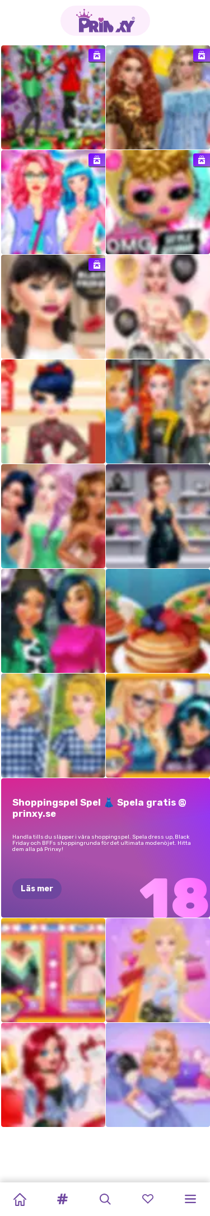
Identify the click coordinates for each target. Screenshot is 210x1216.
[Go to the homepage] (105, 21)
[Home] (20, 1199)
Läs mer (37, 889)
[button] (62, 1199)
